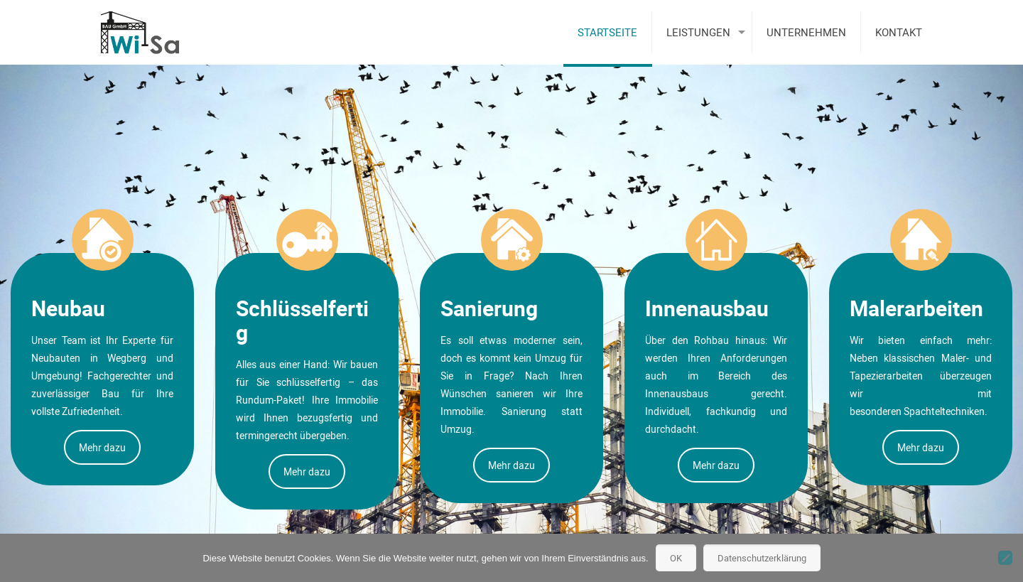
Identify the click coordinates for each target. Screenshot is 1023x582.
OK (676, 557)
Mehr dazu (102, 447)
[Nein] (1005, 558)
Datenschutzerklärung (762, 557)
